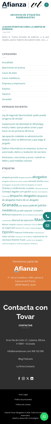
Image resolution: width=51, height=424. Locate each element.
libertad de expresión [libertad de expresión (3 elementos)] (23, 220)
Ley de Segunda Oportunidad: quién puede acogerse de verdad (24, 117)
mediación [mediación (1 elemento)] (20, 225)
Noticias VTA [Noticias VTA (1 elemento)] (20, 228)
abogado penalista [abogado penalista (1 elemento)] (25, 177)
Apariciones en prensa (13, 67)
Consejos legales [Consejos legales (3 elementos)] (10, 191)
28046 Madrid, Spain (25, 284)
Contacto (30, 366)
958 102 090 (38, 351)
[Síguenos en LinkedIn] (31, 378)
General (6, 93)
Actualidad (7, 62)
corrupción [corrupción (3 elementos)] (25, 191)
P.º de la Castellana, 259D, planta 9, (25, 277)
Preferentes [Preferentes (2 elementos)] (28, 232)
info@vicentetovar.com (19, 351)
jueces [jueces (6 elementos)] (34, 205)
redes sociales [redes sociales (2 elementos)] (8, 236)
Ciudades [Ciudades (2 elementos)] (30, 188)
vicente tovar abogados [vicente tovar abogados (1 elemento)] (34, 240)
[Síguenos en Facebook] (19, 378)
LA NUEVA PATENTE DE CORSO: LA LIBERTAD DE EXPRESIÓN (23, 28)
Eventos (6, 88)
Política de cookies (23, 404)
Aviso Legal (23, 394)
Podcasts (28, 358)
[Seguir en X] (27, 378)
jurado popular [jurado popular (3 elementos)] (25, 210)
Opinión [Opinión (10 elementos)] (8, 232)
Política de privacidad (23, 399)
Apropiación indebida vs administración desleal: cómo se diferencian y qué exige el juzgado (23, 140)
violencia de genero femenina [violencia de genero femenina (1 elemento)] (26, 244)
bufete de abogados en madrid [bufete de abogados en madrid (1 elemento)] (31, 185)
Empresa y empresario (13, 83)
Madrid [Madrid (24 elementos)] (41, 219)
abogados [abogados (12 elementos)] (39, 177)
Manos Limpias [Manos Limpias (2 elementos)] (9, 224)
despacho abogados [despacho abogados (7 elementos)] (23, 196)
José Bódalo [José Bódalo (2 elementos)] (23, 205)
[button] (46, 5)
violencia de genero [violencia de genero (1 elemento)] (9, 244)
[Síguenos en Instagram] (23, 378)
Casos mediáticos (11, 78)
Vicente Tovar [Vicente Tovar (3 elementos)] (18, 239)
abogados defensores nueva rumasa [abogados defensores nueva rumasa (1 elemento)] (15, 181)
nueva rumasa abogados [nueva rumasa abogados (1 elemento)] (33, 228)
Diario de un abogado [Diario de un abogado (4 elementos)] (27, 199)
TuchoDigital (33, 418)
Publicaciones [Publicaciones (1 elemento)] (39, 233)
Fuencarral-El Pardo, (25, 281)
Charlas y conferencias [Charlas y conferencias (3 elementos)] (13, 188)
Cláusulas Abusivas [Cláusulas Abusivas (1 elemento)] (41, 188)
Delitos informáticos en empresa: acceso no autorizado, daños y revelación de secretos (24, 150)
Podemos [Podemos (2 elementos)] (18, 232)
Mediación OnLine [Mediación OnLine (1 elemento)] (30, 225)
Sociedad (6, 99)
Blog (20, 358)
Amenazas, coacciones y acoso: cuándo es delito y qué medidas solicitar (23, 159)
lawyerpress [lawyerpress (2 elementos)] (16, 214)
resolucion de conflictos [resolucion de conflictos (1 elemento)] (24, 237)
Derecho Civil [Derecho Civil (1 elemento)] (36, 192)
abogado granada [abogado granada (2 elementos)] (10, 177)
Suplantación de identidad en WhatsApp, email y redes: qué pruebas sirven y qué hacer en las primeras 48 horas (23, 127)
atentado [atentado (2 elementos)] (32, 181)
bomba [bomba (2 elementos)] (40, 181)
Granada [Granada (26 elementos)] (10, 205)
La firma (20, 366)
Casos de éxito (9, 72)
